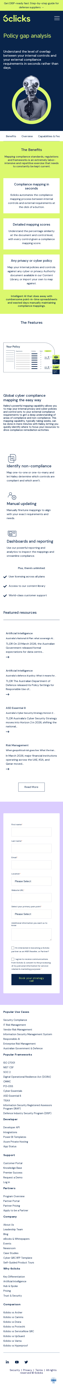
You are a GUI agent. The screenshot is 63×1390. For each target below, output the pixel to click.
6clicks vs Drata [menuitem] (12, 1321)
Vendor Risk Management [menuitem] (17, 1029)
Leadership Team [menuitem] (13, 1229)
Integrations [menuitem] (10, 1132)
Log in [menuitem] (6, 1182)
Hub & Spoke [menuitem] (10, 1286)
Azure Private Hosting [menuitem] (15, 1141)
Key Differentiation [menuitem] (14, 1276)
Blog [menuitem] (5, 1234)
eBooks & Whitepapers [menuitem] (16, 1238)
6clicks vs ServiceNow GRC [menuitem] (18, 1331)
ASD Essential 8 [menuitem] (12, 1095)
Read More (31, 787)
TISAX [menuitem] (6, 1100)
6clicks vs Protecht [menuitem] (14, 1326)
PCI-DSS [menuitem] (8, 1086)
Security (15, 1370)
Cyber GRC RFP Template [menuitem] (17, 1257)
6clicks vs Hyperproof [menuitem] (15, 1345)
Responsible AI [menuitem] (11, 1039)
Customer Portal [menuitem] (12, 1163)
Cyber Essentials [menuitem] (12, 1090)
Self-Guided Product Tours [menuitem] (18, 1262)
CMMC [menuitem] (7, 1081)
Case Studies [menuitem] (10, 1253)
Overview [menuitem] (27, 136)
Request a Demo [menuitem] (13, 1177)
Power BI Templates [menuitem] (14, 1137)
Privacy (27, 1370)
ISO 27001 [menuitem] (9, 1062)
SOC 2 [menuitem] (7, 1072)
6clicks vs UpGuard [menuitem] (14, 1336)
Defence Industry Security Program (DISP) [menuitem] (27, 1113)
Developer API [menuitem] (11, 1127)
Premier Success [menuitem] (12, 1172)
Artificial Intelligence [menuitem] (14, 1281)
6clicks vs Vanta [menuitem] (12, 1340)
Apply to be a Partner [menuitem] (15, 1210)
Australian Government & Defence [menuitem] (23, 1048)
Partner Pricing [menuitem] (11, 1205)
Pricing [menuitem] (7, 1290)
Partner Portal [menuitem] (11, 1201)
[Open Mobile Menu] (57, 18)
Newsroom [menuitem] (9, 1248)
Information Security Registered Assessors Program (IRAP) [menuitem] (27, 1107)
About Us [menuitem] (8, 1224)
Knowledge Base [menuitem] (12, 1167)
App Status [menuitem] (9, 1146)
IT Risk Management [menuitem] (14, 1024)
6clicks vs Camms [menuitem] (13, 1317)
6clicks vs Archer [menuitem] (12, 1312)
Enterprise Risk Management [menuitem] (19, 1043)
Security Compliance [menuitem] (15, 1020)
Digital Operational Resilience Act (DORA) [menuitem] (27, 1076)
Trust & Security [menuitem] (12, 1295)
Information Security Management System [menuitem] (27, 1034)
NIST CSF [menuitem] (8, 1067)
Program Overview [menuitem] (14, 1196)
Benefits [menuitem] (11, 136)
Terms (39, 1370)
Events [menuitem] (7, 1243)
